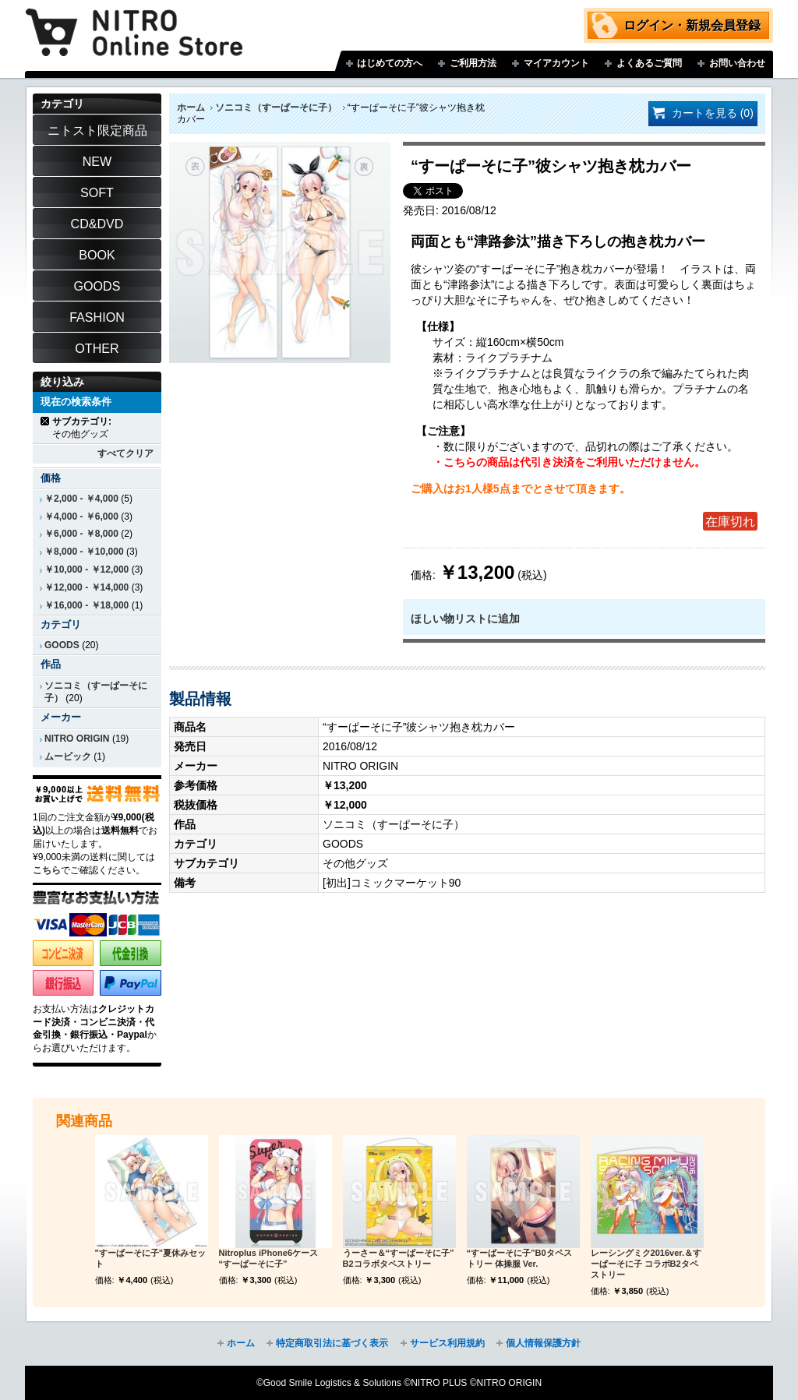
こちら (47, 870)
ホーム (191, 107)
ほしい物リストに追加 (465, 618)
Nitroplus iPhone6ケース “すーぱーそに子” (269, 1258)
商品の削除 (46, 421)
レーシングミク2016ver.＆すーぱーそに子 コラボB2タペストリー (646, 1263)
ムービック (67, 756)
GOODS (61, 645)
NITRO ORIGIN (77, 738)
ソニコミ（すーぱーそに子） (276, 107)
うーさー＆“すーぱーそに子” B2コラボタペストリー (398, 1258)
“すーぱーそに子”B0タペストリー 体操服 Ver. (519, 1258)
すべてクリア (125, 453)
